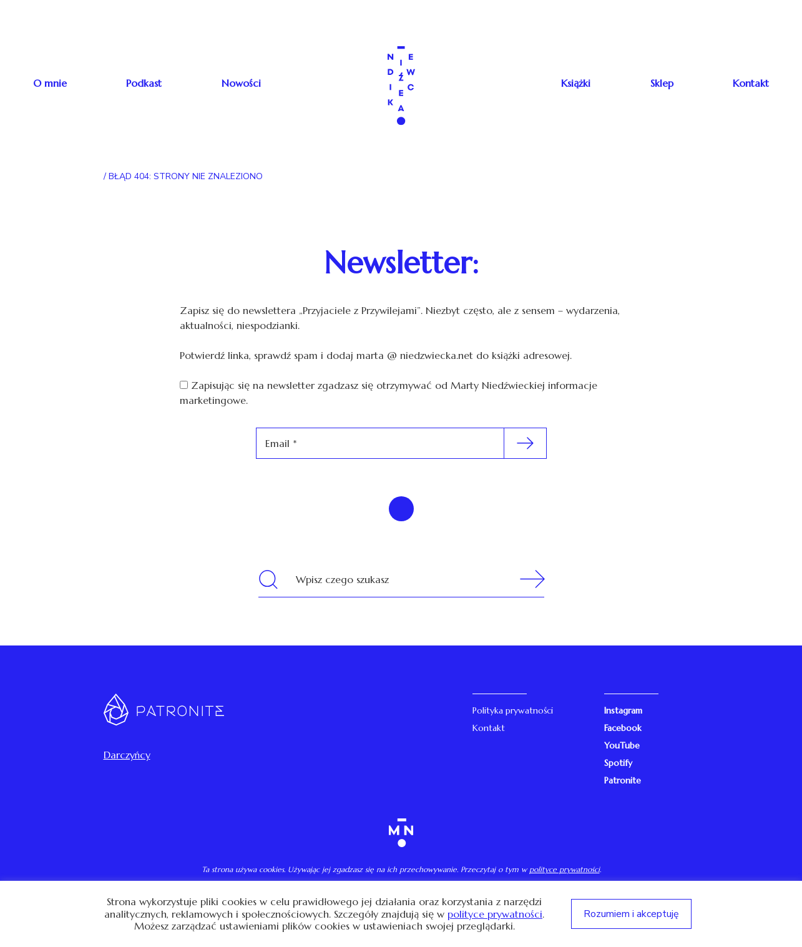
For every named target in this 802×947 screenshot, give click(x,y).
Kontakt (751, 83)
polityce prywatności (564, 869)
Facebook (623, 728)
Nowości (241, 83)
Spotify (618, 762)
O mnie (50, 83)
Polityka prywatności (512, 710)
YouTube (622, 745)
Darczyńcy (127, 754)
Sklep (661, 83)
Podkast (144, 83)
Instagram (623, 710)
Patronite (622, 780)
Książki (575, 83)
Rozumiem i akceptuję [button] (631, 914)
